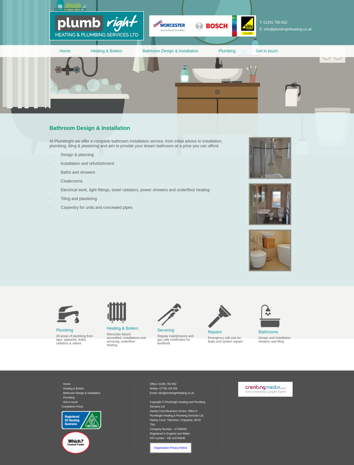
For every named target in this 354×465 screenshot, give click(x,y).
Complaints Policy (72, 406)
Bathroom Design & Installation (170, 51)
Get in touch (267, 51)
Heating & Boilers (106, 51)
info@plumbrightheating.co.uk (288, 29)
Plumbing (227, 51)
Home (65, 51)
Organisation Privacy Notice (170, 447)
